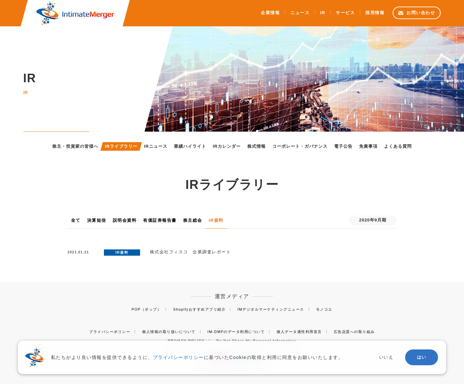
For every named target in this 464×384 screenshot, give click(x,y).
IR (322, 13)
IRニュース (155, 146)
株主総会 (192, 220)
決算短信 (96, 220)
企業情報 (270, 13)
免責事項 (368, 146)
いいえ (386, 357)
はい (422, 357)
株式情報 (256, 146)
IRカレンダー (227, 146)
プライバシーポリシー (109, 332)
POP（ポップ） (146, 309)
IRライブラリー (121, 146)
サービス (345, 13)
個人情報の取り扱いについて (169, 332)
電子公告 (343, 146)
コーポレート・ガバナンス (300, 146)
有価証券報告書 (160, 220)
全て (76, 220)
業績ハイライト (190, 146)
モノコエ (324, 309)
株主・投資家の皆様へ (75, 146)
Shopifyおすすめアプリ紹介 (199, 309)
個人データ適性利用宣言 (299, 332)
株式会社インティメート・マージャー (75, 13)
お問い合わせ (420, 12)
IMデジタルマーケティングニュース (270, 309)
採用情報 (374, 13)
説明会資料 (125, 220)
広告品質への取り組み (354, 332)
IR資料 (216, 220)
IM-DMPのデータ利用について (236, 332)
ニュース (299, 13)
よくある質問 (398, 146)
